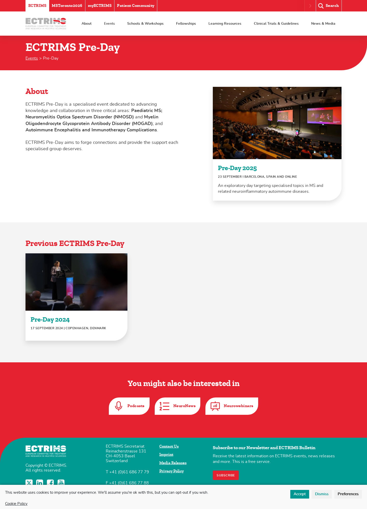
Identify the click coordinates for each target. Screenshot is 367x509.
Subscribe (226, 475)
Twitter (29, 483)
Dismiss (322, 494)
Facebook (51, 483)
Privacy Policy (171, 471)
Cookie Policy (16, 504)
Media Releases (173, 463)
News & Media (323, 23)
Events (109, 23)
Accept (300, 494)
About (86, 23)
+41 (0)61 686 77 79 (129, 472)
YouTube (62, 483)
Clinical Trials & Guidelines (276, 23)
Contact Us (169, 446)
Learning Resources (224, 23)
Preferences (348, 494)
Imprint (166, 454)
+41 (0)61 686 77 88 (129, 483)
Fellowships (186, 23)
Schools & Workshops (145, 23)
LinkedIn (40, 483)
